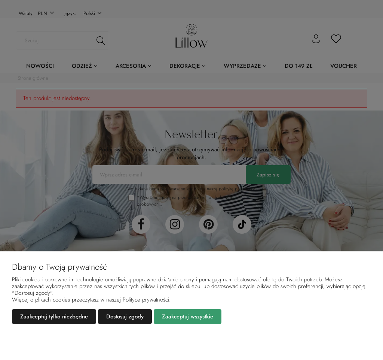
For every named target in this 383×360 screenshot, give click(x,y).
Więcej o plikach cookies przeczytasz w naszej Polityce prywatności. (91, 300)
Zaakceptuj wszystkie (187, 316)
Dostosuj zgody (125, 316)
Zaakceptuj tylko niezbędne (54, 316)
